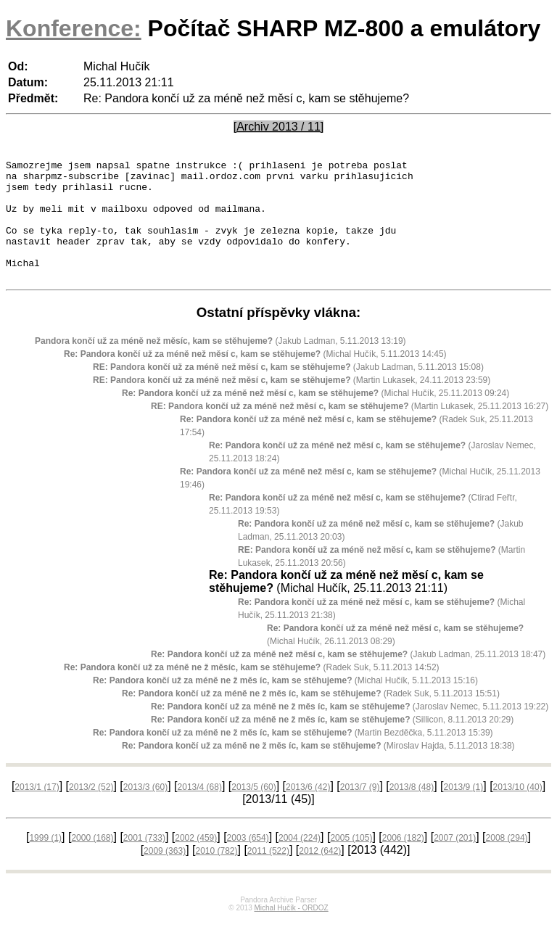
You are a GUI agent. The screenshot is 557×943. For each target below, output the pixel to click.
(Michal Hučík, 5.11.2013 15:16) (285, 704)
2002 (196, 862)
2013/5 (253, 811)
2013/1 (37, 811)
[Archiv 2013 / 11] (279, 126)
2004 (299, 862)
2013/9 (464, 811)
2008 (507, 862)
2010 (216, 875)
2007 (455, 862)
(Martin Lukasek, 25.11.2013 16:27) (349, 430)
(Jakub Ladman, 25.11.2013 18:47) (348, 678)
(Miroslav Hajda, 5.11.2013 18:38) (318, 770)
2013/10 (517, 811)
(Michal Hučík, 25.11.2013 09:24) (315, 417)
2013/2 (91, 811)
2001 (144, 862)
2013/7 (360, 811)
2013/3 (145, 811)
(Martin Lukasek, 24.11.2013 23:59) (291, 404)
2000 (92, 862)
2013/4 (200, 811)
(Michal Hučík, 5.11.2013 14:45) (255, 378)
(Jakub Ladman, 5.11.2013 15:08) (288, 391)
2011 (268, 875)
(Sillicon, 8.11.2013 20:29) (332, 743)
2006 (403, 862)
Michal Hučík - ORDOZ (291, 932)
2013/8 (411, 811)
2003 (248, 862)
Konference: (73, 28)
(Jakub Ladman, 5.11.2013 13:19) (220, 365)
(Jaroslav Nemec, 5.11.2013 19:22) (349, 730)
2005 (351, 862)
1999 (45, 862)
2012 (320, 875)
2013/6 (308, 811)
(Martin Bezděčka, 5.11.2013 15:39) (293, 756)
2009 (165, 875)
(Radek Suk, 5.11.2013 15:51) (311, 717)
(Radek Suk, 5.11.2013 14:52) (252, 691)
